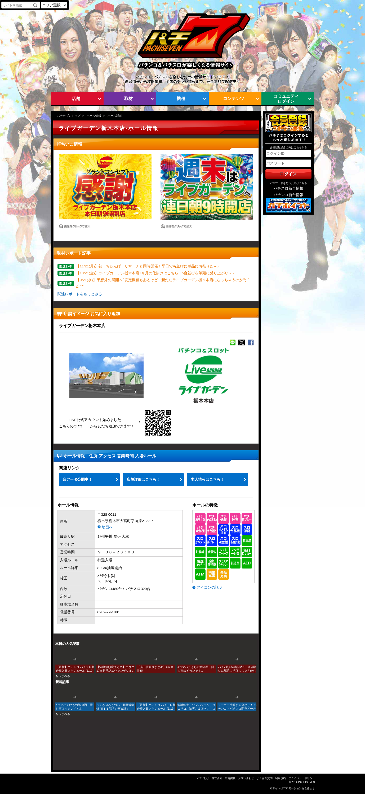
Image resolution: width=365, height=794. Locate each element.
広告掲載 (230, 778)
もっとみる (62, 676)
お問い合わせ (246, 778)
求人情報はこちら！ (207, 479)
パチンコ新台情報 (288, 195)
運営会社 (217, 778)
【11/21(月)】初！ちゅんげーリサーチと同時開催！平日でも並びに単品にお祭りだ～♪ (147, 266)
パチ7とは (203, 778)
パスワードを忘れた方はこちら (288, 183)
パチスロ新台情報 (288, 188)
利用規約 (280, 778)
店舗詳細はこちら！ (143, 479)
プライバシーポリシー (301, 778)
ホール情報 (94, 115)
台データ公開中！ (77, 479)
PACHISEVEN (306, 782)
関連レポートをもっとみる (79, 294)
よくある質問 (265, 778)
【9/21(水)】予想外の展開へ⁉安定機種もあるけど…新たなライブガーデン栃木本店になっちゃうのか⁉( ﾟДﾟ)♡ (163, 283)
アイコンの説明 (209, 587)
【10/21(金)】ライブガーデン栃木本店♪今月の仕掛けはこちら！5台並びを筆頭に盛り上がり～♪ (155, 273)
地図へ (107, 527)
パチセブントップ (68, 115)
